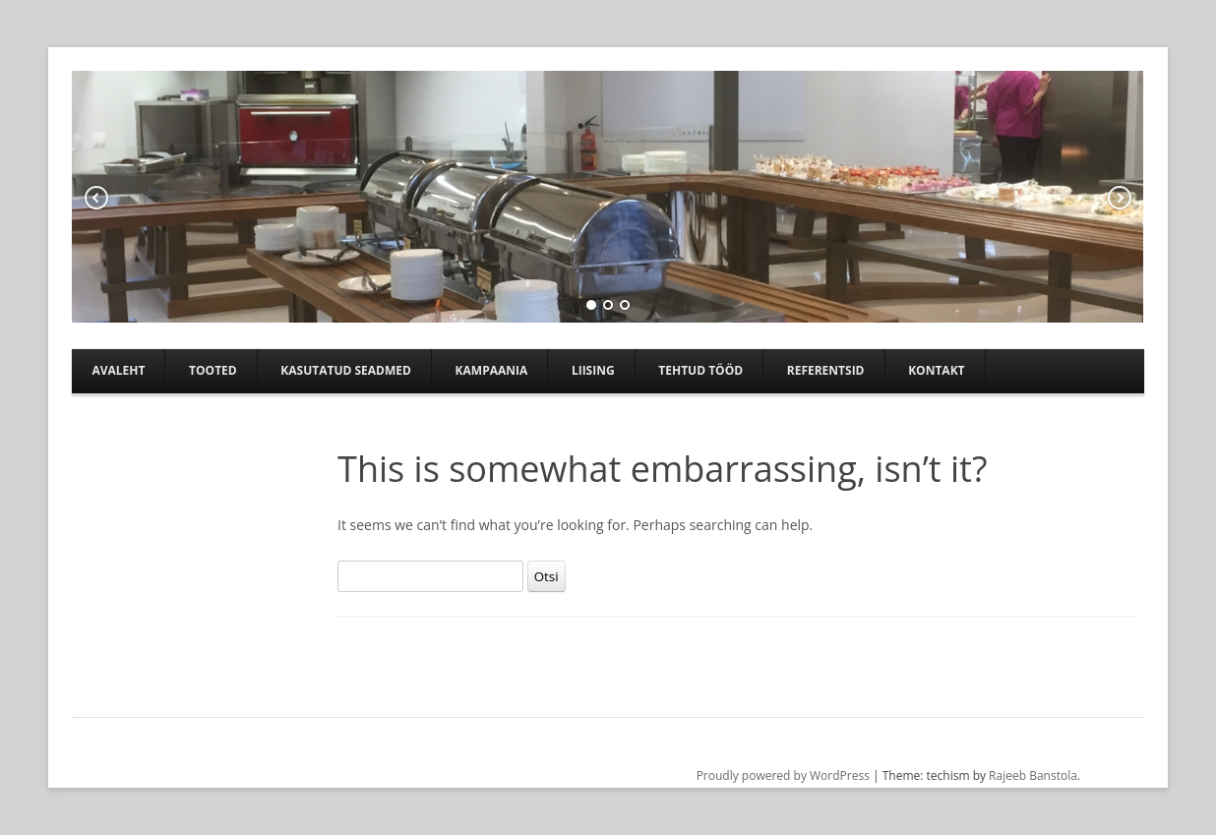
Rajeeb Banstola (1033, 775)
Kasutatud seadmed (345, 370)
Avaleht (118, 370)
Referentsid (826, 370)
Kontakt (936, 370)
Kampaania (492, 370)
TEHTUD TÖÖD (700, 370)
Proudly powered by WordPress (783, 775)
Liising (593, 370)
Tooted (213, 370)
